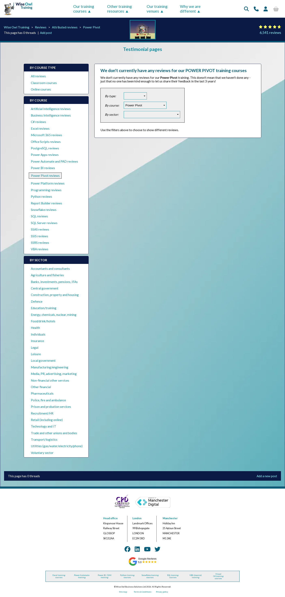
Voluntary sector (42, 452)
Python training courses (127, 576)
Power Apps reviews (45, 155)
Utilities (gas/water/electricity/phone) (57, 446)
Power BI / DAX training (104, 576)
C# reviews (38, 122)
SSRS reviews (40, 242)
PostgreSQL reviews (45, 148)
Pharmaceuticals (42, 393)
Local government (43, 360)
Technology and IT (43, 426)
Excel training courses (59, 576)
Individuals (38, 334)
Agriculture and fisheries (47, 275)
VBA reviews (39, 249)
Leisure (36, 354)
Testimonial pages (142, 49)
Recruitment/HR (42, 413)
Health (35, 327)
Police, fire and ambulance (48, 400)
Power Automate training (81, 576)
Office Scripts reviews (46, 142)
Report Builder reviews (46, 203)
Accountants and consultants (50, 268)
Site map (123, 592)
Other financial (41, 387)
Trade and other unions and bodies (54, 433)
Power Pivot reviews (45, 175)
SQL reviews (39, 216)
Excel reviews (40, 128)
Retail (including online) (47, 420)
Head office (110, 518)
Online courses (41, 89)
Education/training (43, 308)
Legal (34, 347)
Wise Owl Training (16, 27)
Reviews (40, 27)
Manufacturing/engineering (49, 367)
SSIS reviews (39, 236)
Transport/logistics (44, 439)
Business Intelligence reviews (51, 115)
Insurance (37, 341)
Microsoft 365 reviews (46, 135)
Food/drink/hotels (43, 321)
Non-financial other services (50, 380)
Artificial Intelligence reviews (51, 109)
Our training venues (157, 8)
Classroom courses (44, 83)
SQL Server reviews (44, 223)
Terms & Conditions (142, 592)
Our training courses (83, 8)
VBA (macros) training (195, 576)
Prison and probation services (51, 406)
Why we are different (190, 8)
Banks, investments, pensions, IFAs (54, 282)
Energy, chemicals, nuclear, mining (53, 314)
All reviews (38, 76)
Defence (36, 301)
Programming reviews (46, 190)
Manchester (170, 518)
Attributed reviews (64, 27)
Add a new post (267, 476)
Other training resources (119, 8)
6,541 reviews (270, 32)
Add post (46, 33)
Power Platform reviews (48, 183)
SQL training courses (173, 576)
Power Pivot (91, 27)
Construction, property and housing (55, 295)
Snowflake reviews (43, 210)
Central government (44, 288)
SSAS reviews (40, 229)
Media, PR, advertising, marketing (54, 374)
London (136, 518)
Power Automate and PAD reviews (54, 161)
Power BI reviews (43, 168)
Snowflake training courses (150, 576)
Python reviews (41, 196)
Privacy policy (162, 592)
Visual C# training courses (218, 576)
